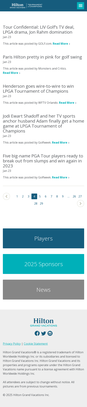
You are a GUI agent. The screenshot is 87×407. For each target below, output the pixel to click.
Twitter (43, 333)
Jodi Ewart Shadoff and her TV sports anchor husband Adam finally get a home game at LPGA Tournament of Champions (43, 123)
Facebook (37, 333)
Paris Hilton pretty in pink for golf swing (42, 57)
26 (74, 196)
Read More (60, 44)
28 (35, 203)
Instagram (50, 333)
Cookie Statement (36, 344)
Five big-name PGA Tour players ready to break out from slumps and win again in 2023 (43, 161)
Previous (7, 196)
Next (80, 203)
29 (41, 203)
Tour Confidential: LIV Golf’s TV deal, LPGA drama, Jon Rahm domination (38, 29)
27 (80, 196)
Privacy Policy (12, 344)
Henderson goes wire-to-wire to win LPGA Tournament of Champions (38, 88)
